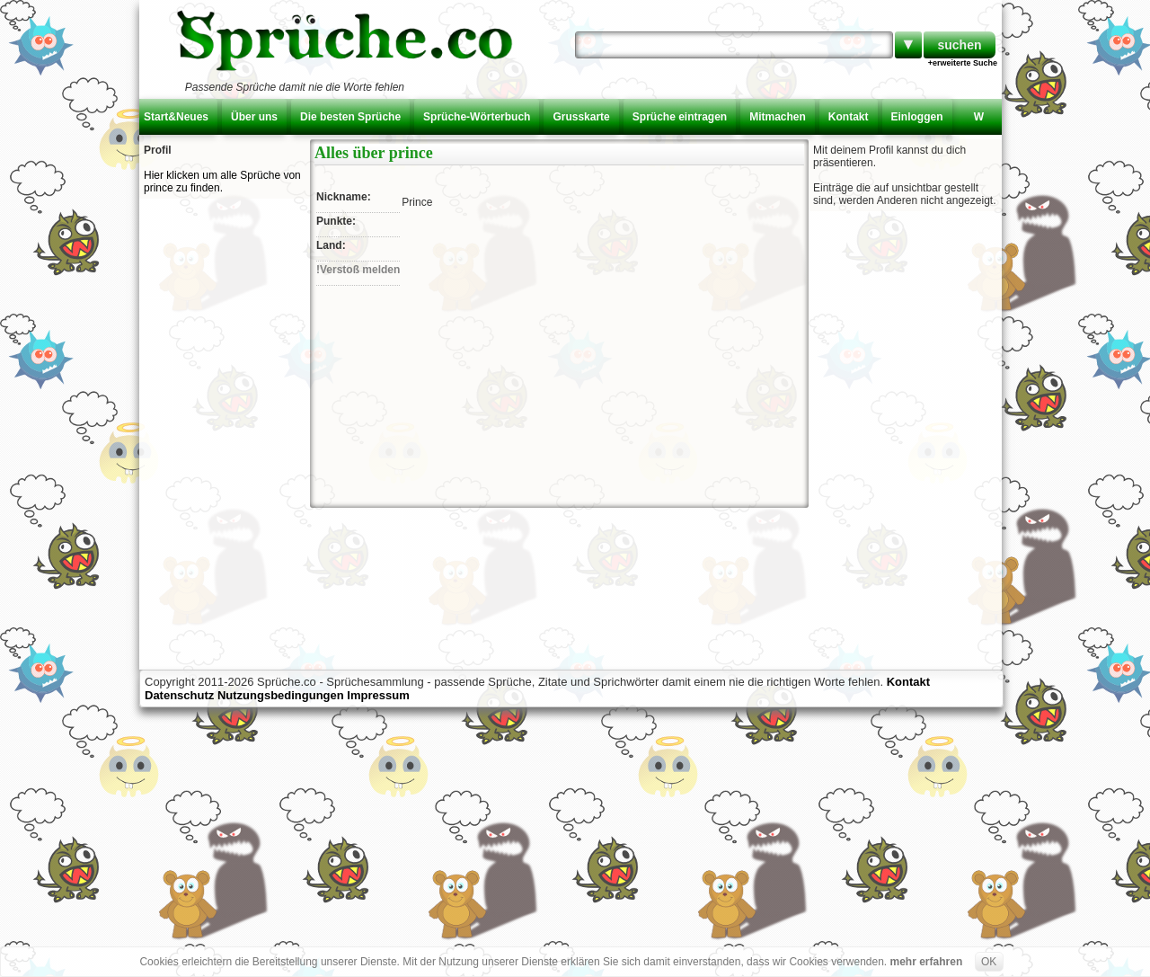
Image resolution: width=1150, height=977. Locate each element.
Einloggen (917, 117)
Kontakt (848, 117)
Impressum (378, 695)
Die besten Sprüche (350, 117)
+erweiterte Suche (962, 62)
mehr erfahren (926, 961)
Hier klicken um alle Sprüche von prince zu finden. (222, 181)
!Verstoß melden (358, 269)
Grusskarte (581, 117)
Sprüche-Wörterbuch (476, 117)
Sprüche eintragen (679, 117)
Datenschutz (179, 695)
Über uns (254, 117)
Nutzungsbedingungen (280, 695)
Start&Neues (176, 117)
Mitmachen (777, 117)
